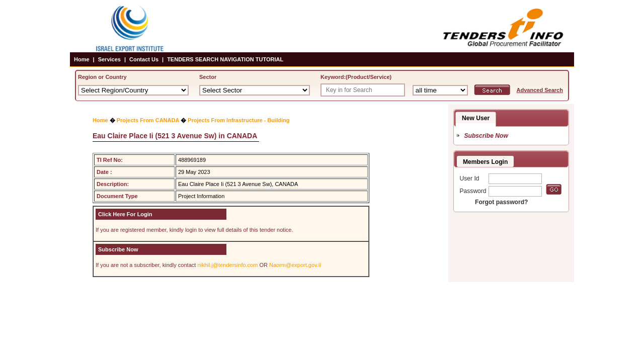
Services (109, 59)
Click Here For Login (125, 214)
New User (476, 118)
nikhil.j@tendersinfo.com (227, 265)
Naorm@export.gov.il (295, 265)
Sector (207, 77)
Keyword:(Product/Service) (355, 77)
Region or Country (102, 77)
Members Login (485, 161)
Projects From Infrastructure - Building (238, 120)
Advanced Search (540, 90)
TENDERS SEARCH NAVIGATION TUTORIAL (225, 59)
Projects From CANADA (148, 120)
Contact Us (143, 59)
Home (82, 59)
